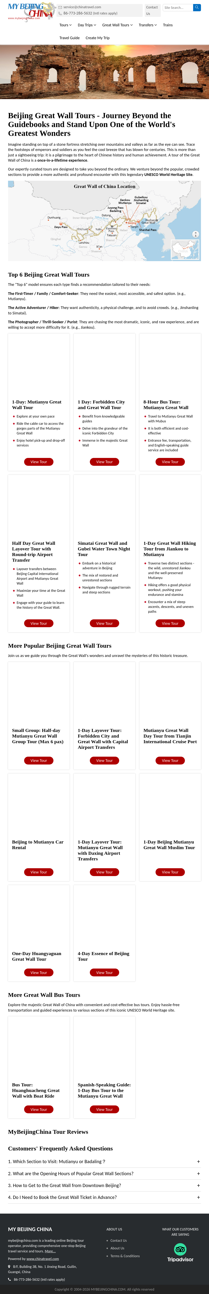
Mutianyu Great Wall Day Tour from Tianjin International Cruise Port (170, 736)
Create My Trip (98, 37)
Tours (65, 25)
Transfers (148, 25)
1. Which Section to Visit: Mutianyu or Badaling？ (57, 1161)
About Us (117, 1248)
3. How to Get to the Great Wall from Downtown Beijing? (64, 1185)
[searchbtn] (197, 7)
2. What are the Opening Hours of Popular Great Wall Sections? (71, 1173)
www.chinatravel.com (43, 1259)
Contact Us (152, 10)
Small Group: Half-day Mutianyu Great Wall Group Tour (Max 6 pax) (38, 736)
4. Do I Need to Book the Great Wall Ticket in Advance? (62, 1197)
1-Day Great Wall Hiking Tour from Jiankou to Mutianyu (169, 549)
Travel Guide (69, 37)
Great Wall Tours (117, 25)
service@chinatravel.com (82, 7)
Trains (168, 25)
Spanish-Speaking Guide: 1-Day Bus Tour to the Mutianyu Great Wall (104, 1090)
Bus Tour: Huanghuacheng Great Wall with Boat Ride (36, 1090)
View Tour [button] (39, 461)
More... (50, 1251)
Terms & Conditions (125, 1256)
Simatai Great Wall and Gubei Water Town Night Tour (104, 549)
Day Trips (87, 25)
